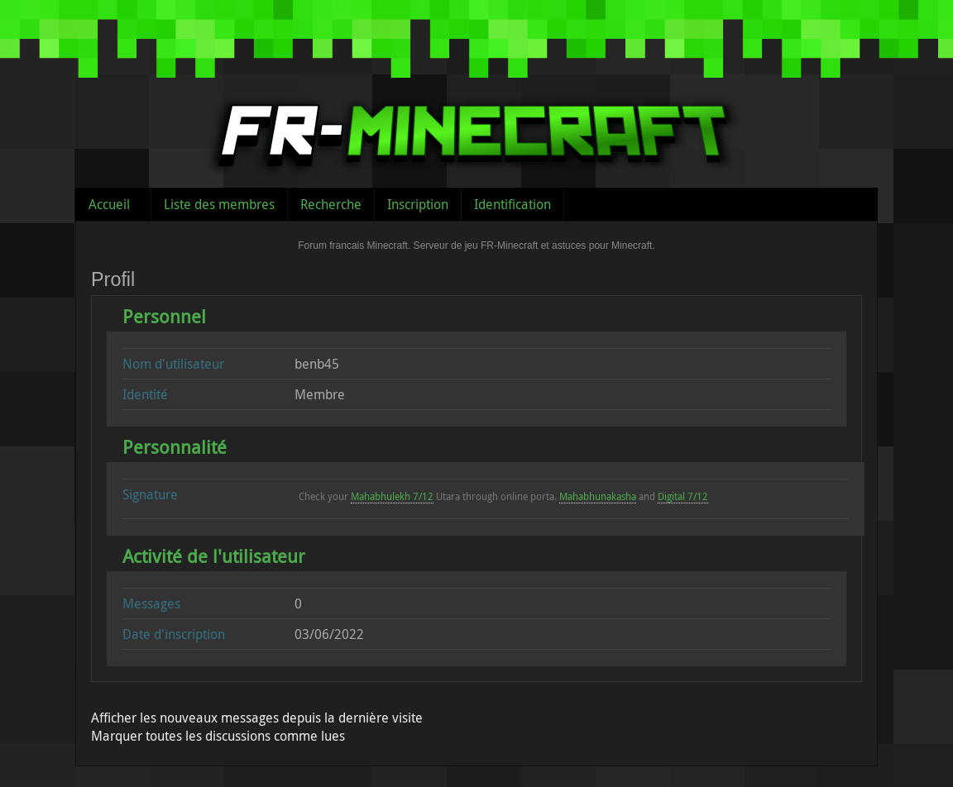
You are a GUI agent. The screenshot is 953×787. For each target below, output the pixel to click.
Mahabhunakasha (597, 496)
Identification (512, 204)
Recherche (331, 204)
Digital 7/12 (683, 496)
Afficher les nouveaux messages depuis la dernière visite (257, 717)
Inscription (417, 204)
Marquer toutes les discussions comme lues (218, 736)
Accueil (109, 204)
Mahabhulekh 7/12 (392, 496)
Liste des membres (219, 204)
